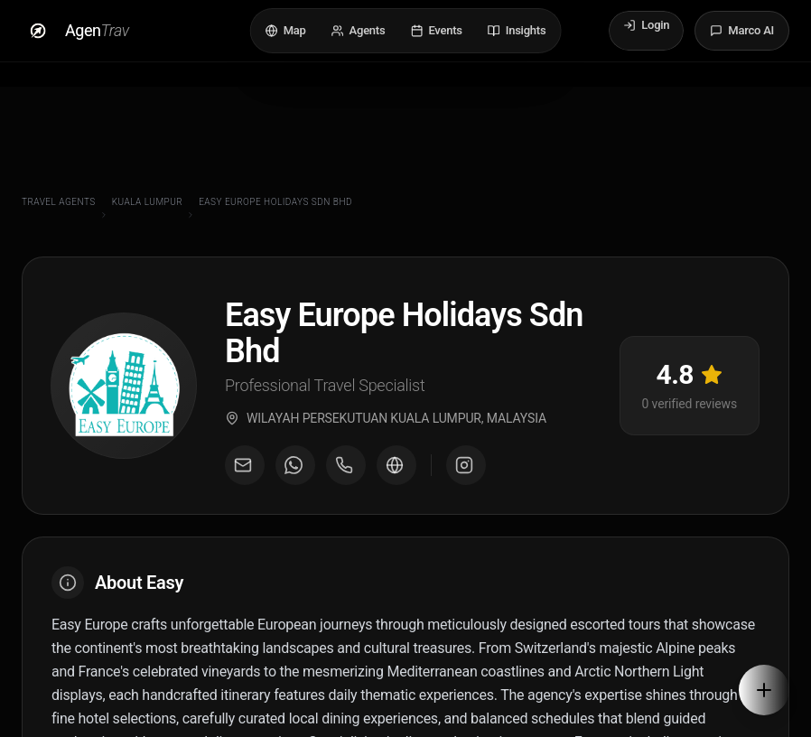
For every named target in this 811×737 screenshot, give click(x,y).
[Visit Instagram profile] (466, 472)
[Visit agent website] (396, 472)
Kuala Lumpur (147, 202)
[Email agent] (245, 472)
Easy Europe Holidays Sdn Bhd (275, 202)
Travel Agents (59, 202)
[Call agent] (346, 472)
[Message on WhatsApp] (295, 472)
